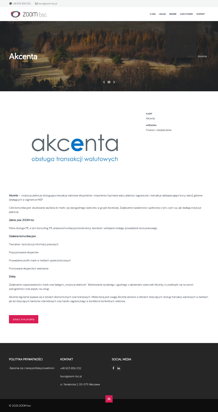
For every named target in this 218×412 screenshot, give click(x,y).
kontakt (200, 14)
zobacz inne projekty (24, 319)
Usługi (162, 14)
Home (190, 56)
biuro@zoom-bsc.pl (47, 3)
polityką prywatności (43, 368)
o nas (153, 14)
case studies (186, 14)
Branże (172, 14)
